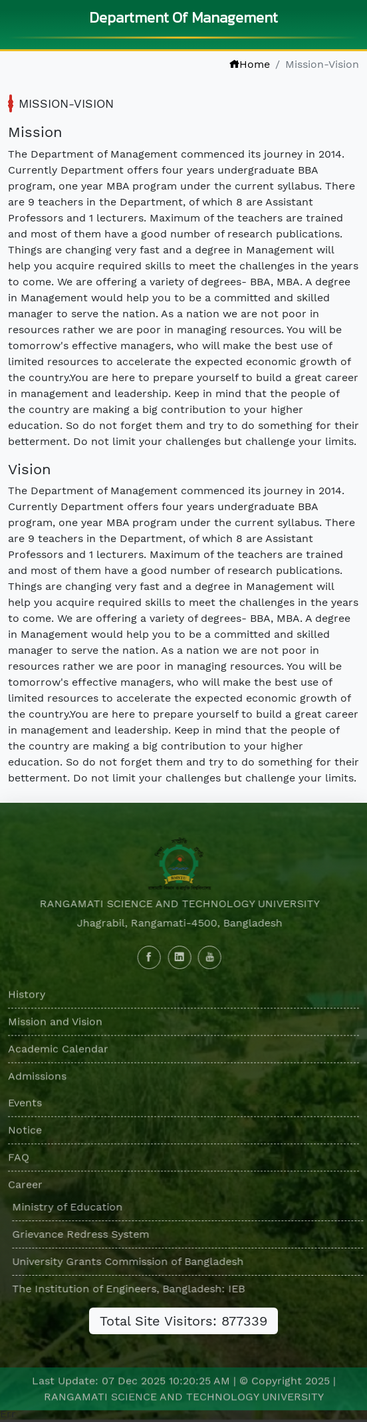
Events (25, 1105)
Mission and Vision (55, 1024)
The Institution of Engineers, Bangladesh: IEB (131, 1288)
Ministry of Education (70, 1207)
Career (25, 1187)
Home (249, 64)
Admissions (37, 1078)
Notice (25, 1132)
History (26, 996)
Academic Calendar (58, 1051)
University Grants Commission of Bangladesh (130, 1261)
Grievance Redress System (83, 1234)
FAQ (18, 1159)
